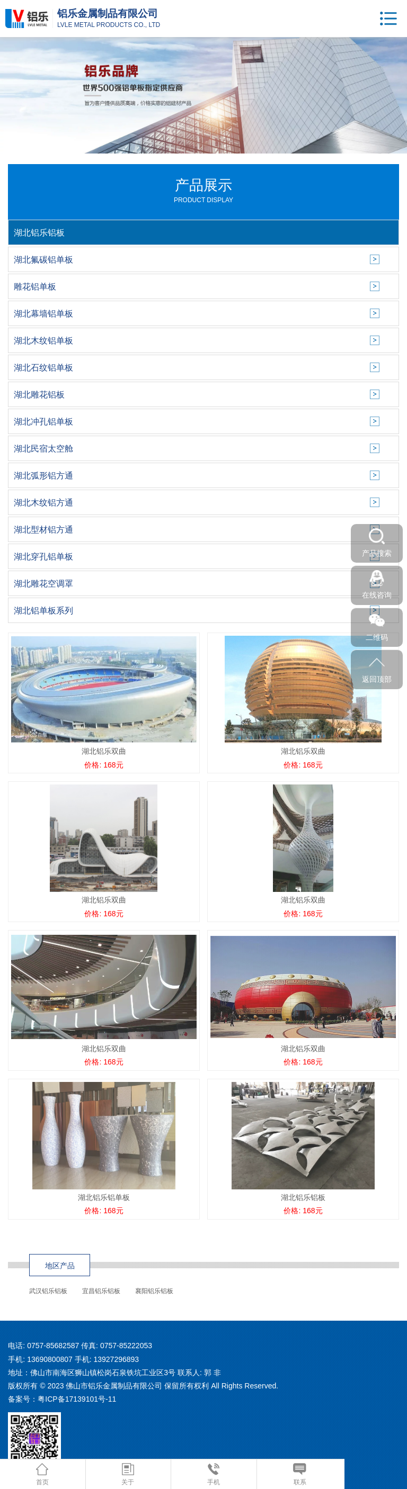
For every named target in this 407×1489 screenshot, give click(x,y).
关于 (127, 1474)
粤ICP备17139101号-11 (77, 1399)
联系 (299, 1474)
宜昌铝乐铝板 (101, 1291)
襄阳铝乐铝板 (154, 1291)
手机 (213, 1474)
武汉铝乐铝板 (48, 1291)
